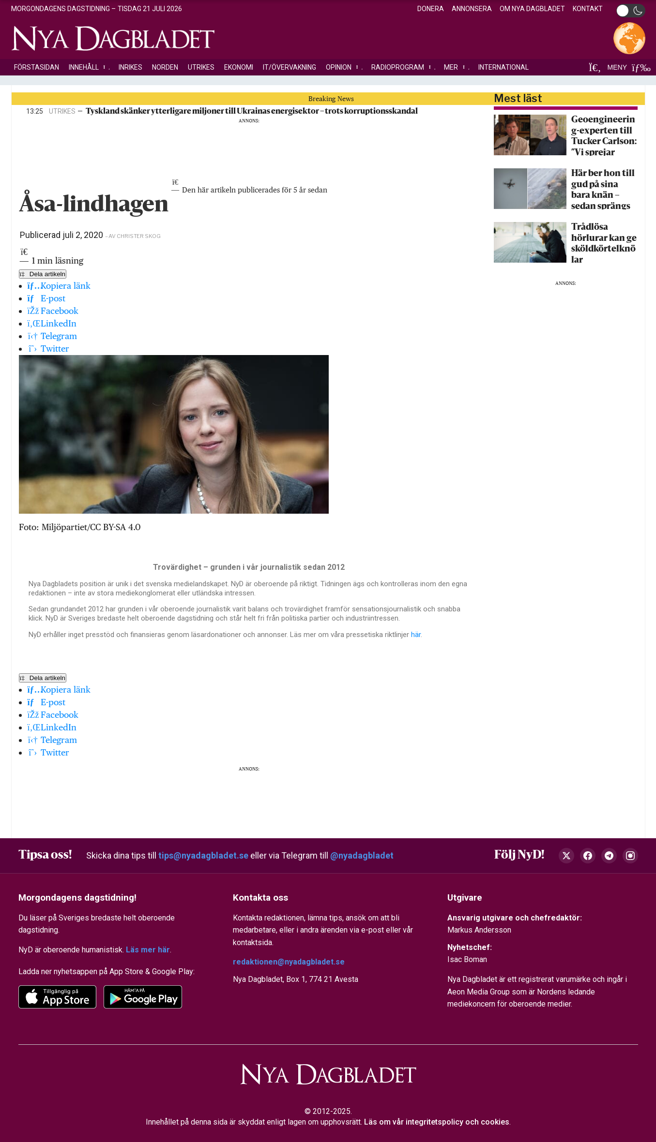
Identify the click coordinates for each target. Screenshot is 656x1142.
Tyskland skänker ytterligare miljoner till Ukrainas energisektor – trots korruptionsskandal (252, 112)
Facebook (53, 311)
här (416, 634)
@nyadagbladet (362, 855)
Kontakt (588, 9)
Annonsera (472, 9)
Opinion (344, 67)
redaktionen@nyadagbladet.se (289, 961)
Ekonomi (238, 67)
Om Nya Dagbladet (532, 9)
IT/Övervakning (289, 67)
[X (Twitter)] (566, 855)
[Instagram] (630, 855)
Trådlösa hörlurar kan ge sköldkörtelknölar (604, 243)
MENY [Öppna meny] (626, 67)
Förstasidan (36, 67)
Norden (165, 67)
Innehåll (89, 67)
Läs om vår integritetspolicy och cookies (436, 1122)
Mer (456, 67)
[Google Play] (143, 997)
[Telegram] (609, 855)
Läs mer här (148, 949)
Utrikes (201, 67)
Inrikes (130, 67)
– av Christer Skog (133, 236)
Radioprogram (402, 67)
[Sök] (595, 67)
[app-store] (57, 997)
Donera (430, 9)
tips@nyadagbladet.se (203, 855)
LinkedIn (52, 323)
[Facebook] (587, 855)
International (503, 67)
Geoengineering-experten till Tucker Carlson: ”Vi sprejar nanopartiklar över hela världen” (604, 136)
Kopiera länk (59, 286)
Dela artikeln (42, 274)
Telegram (52, 336)
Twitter (49, 348)
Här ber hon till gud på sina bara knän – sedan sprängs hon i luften (603, 189)
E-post (47, 298)
